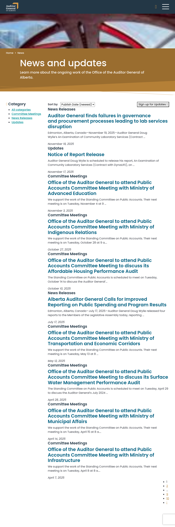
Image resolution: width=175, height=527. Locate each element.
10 (167, 498)
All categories (21, 110)
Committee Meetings (26, 114)
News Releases (22, 118)
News (20, 53)
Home (9, 53)
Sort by (53, 104)
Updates (18, 122)
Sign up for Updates (153, 104)
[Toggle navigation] (165, 6)
